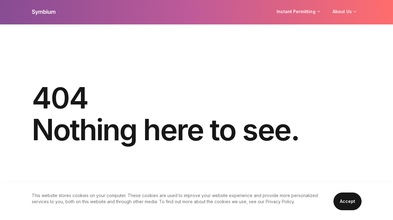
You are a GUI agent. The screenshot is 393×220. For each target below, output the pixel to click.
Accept (347, 201)
